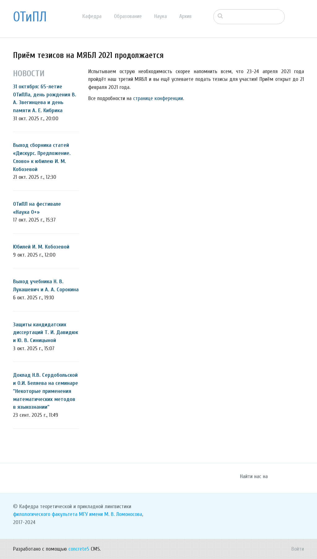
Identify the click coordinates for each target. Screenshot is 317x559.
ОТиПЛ (30, 17)
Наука (160, 16)
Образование (128, 16)
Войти (297, 549)
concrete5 (78, 549)
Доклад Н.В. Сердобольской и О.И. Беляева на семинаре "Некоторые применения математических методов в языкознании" (45, 391)
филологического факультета (45, 514)
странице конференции (158, 98)
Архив (185, 16)
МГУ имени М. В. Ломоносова (110, 514)
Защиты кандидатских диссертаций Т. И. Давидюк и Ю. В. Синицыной (45, 332)
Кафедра (92, 16)
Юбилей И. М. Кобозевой (41, 247)
